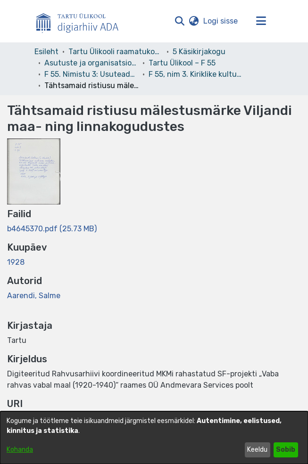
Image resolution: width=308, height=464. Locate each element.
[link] (52, 228)
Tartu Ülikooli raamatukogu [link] (115, 51)
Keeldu (257, 450)
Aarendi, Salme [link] (33, 295)
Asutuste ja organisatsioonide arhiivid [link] (91, 62)
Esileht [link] (46, 51)
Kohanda (20, 450)
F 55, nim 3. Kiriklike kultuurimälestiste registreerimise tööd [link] (196, 74)
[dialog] (154, 437)
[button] (180, 21)
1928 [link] (16, 262)
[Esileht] (81, 21)
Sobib (285, 450)
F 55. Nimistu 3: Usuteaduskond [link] (91, 74)
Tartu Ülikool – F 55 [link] (182, 62)
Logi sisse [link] (221, 20)
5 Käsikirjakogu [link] (199, 51)
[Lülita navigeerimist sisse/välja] (261, 21)
